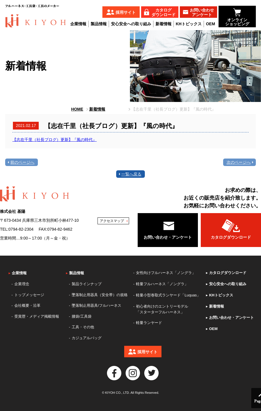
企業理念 (21, 284)
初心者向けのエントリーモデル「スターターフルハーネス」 (162, 309)
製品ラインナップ (87, 284)
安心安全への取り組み (131, 24)
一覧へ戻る (131, 174)
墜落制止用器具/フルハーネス (96, 305)
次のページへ (239, 162)
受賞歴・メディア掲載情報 (36, 316)
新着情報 (163, 24)
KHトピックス (189, 24)
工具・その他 (83, 327)
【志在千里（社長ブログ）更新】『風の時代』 (54, 139)
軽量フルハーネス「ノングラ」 (162, 284)
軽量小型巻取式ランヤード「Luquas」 (168, 295)
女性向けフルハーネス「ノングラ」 (166, 273)
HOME (77, 109)
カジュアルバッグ (87, 338)
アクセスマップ (112, 221)
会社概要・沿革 (27, 305)
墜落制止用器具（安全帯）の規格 (100, 295)
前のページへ (22, 162)
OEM (210, 24)
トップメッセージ (29, 295)
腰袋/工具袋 (81, 316)
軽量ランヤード (149, 323)
